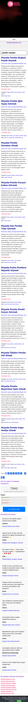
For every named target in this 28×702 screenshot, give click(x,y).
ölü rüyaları (15, 379)
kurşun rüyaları (17, 217)
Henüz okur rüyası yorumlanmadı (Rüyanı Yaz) (13, 63)
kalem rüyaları (10, 217)
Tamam (19, 700)
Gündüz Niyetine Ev (7, 691)
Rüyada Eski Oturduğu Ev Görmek (12, 543)
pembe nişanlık (8, 304)
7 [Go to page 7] (21, 473)
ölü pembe (6, 381)
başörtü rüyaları (10, 418)
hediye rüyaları (10, 464)
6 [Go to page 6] (18, 473)
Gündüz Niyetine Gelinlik (9, 689)
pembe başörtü (14, 422)
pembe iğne (12, 137)
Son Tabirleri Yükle (14, 509)
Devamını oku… (7, 89)
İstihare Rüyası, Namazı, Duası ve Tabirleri (17, 697)
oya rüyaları (16, 135)
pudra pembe (15, 304)
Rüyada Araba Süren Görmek (11, 625)
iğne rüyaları (10, 135)
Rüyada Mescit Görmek (9, 670)
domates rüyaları (11, 175)
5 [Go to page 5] (16, 473)
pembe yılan (7, 262)
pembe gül (12, 381)
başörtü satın (7, 422)
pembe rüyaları (23, 135)
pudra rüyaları (18, 302)
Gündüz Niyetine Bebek (8, 687)
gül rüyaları (9, 379)
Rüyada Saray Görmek (9, 655)
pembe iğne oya (19, 137)
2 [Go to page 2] (8, 473)
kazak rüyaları (17, 92)
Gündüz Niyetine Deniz (8, 685)
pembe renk (7, 347)
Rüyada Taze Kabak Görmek (10, 641)
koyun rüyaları (10, 344)
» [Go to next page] (3, 477)
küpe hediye (7, 467)
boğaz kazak (7, 95)
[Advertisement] (14, 22)
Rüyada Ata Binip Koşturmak (10, 610)
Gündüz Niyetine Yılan (8, 679)
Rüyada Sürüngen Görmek (10, 575)
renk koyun (13, 347)
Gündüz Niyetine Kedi (8, 681)
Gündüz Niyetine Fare (8, 693)
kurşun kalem (7, 220)
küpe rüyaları (18, 464)
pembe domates (8, 177)
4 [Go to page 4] (13, 473)
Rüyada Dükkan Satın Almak (10, 526)
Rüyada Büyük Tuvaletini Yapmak (12, 559)
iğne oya (6, 137)
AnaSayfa (4, 697)
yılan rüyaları (18, 260)
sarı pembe (13, 262)
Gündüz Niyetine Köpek (8, 683)
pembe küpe (14, 467)
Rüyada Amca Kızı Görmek (10, 594)
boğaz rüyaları (10, 92)
